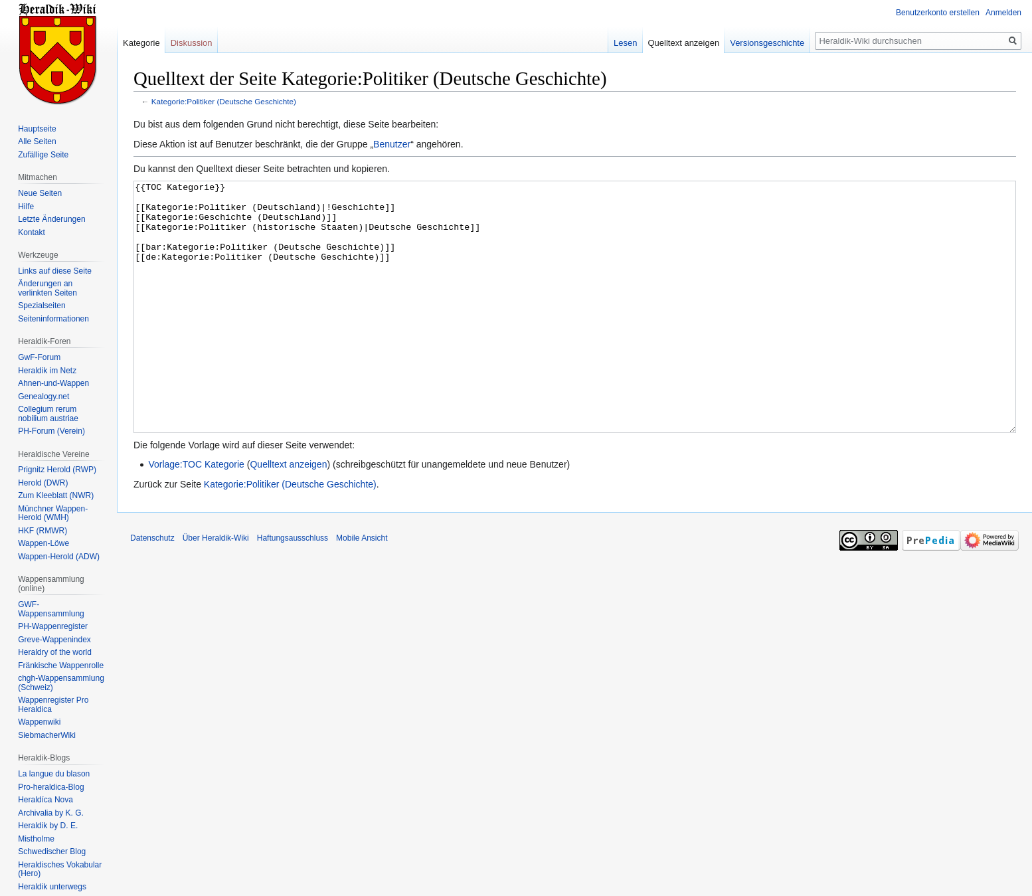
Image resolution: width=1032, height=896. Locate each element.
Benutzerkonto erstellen (938, 12)
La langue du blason (54, 773)
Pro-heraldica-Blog (51, 787)
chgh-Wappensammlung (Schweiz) (61, 682)
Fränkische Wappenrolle (61, 665)
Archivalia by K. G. (51, 813)
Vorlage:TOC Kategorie (196, 514)
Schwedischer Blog (52, 851)
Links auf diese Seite (55, 271)
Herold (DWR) (43, 483)
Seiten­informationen (53, 318)
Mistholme (36, 839)
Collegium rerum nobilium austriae (48, 413)
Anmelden (1003, 12)
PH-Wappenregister (53, 626)
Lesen (625, 43)
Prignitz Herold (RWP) (57, 469)
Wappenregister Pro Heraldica (53, 704)
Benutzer (391, 144)
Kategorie (141, 43)
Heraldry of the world (55, 652)
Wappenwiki (39, 722)
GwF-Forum (39, 357)
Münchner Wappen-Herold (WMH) (53, 513)
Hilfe (26, 206)
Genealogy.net (43, 396)
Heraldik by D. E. (48, 825)
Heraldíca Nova (45, 799)
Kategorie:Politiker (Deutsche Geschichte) (223, 101)
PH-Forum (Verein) (51, 431)
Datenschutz (152, 587)
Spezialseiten (41, 305)
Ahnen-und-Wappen (53, 383)
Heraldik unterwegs (52, 886)
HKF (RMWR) (42, 530)
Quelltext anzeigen (288, 514)
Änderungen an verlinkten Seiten (47, 288)
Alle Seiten (37, 141)
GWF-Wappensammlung (51, 609)
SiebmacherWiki (47, 735)
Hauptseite (37, 129)
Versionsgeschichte (767, 43)
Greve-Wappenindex (54, 639)
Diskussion (192, 43)
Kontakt (31, 232)
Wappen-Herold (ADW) (59, 556)
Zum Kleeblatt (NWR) (56, 495)
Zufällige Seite (43, 154)
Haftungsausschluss (292, 587)
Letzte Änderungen (51, 219)
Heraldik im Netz (47, 370)
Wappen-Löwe (43, 543)
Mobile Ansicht (361, 587)
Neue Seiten (40, 193)
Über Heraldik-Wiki (216, 587)
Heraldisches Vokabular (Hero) (60, 869)
